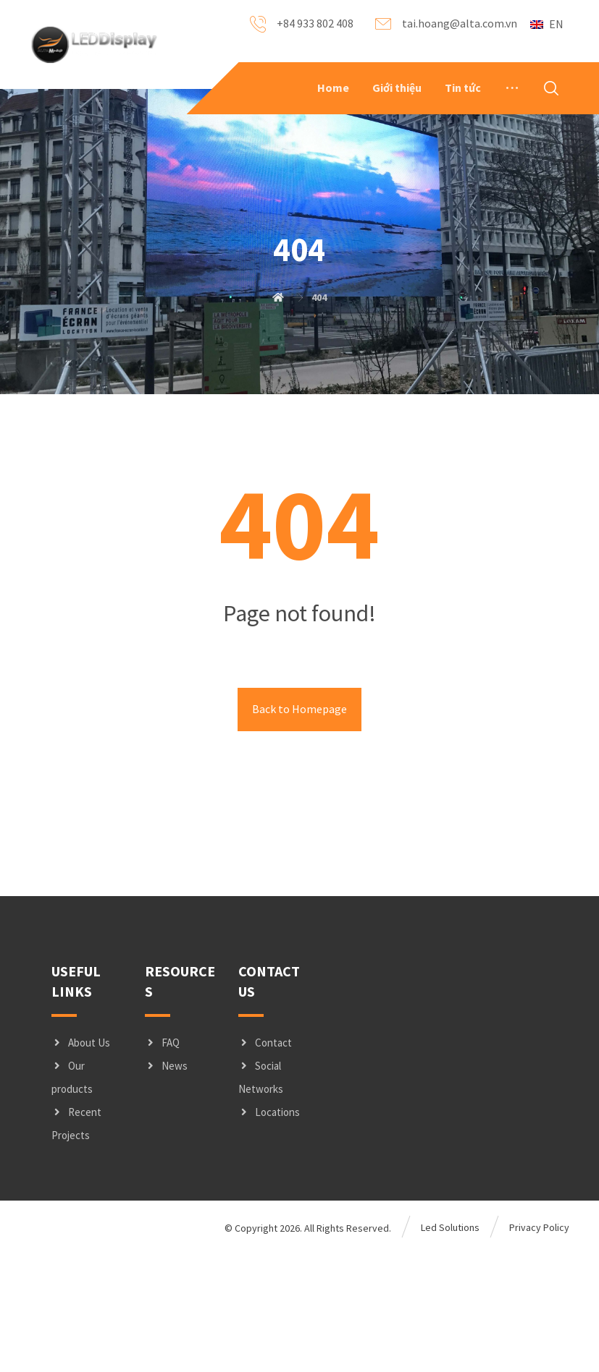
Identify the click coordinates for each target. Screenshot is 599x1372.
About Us (80, 1162)
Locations (269, 1231)
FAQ (162, 1162)
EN (547, 24)
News (166, 1185)
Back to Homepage (299, 829)
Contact (265, 1162)
